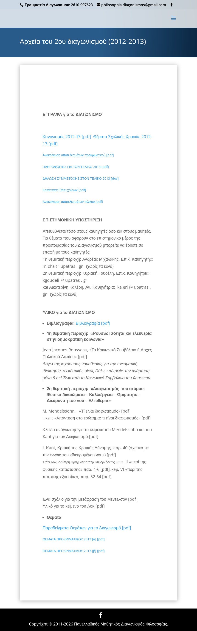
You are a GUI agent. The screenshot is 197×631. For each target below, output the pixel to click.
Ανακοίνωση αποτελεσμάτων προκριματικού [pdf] (78, 155)
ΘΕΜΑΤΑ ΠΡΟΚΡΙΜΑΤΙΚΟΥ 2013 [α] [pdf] (74, 539)
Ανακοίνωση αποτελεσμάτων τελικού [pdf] (73, 201)
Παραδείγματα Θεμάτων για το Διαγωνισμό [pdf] (87, 527)
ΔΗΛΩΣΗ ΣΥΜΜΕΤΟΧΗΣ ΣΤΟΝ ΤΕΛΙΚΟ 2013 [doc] (81, 178)
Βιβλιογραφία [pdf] (94, 323)
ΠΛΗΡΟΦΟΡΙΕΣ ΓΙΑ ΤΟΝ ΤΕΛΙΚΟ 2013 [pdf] (76, 167)
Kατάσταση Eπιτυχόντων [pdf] (64, 190)
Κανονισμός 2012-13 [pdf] (67, 136)
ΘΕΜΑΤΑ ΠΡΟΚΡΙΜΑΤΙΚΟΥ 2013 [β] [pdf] (74, 551)
